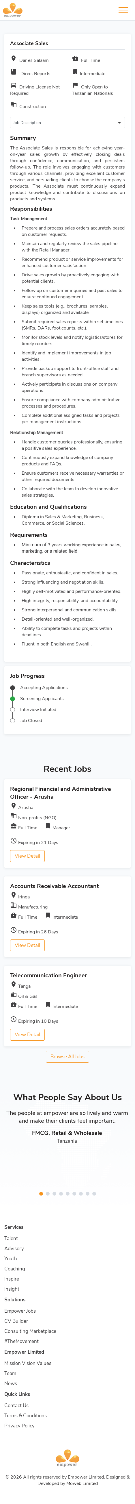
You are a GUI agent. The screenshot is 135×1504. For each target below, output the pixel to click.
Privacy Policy (19, 1425)
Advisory (14, 1248)
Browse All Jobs (67, 1056)
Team (10, 1373)
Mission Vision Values (27, 1363)
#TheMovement (21, 1341)
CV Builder (16, 1321)
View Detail (27, 856)
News (10, 1383)
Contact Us (16, 1405)
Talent (11, 1238)
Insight (11, 1289)
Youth (10, 1258)
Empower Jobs (20, 1311)
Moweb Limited (82, 1483)
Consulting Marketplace (30, 1331)
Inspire (11, 1279)
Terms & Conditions (25, 1415)
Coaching (14, 1269)
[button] (41, 1193)
